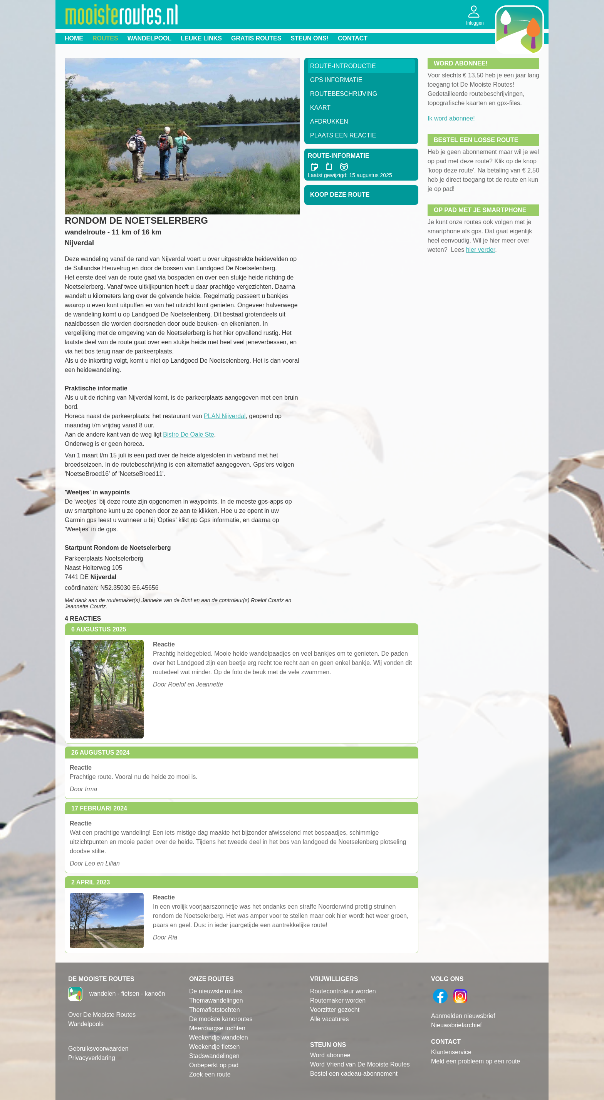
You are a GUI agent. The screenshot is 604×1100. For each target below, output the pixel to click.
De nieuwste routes (215, 991)
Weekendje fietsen (214, 1046)
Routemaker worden (338, 1000)
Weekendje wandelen (218, 1037)
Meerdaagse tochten (217, 1028)
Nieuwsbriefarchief (456, 1025)
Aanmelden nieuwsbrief (463, 1016)
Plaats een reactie (343, 135)
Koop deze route (339, 194)
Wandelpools (86, 1024)
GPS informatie (336, 80)
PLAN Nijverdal (224, 416)
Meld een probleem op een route (475, 1061)
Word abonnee (330, 1055)
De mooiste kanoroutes (221, 1019)
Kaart (320, 107)
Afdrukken (329, 121)
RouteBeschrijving (343, 93)
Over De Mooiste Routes (102, 1014)
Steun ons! (309, 38)
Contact (352, 38)
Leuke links (201, 38)
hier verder (480, 249)
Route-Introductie (343, 66)
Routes (105, 38)
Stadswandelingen (214, 1056)
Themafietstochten (214, 1009)
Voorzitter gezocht (334, 1009)
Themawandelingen (216, 1000)
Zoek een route (210, 1074)
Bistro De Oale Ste (188, 434)
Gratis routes (256, 38)
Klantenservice (451, 1052)
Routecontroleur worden (343, 991)
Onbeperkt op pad (213, 1065)
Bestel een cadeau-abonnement (354, 1073)
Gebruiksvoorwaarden (98, 1048)
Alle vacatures (329, 1019)
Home (74, 38)
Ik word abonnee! (451, 118)
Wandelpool (150, 38)
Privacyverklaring (91, 1058)
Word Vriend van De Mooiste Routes (360, 1064)
